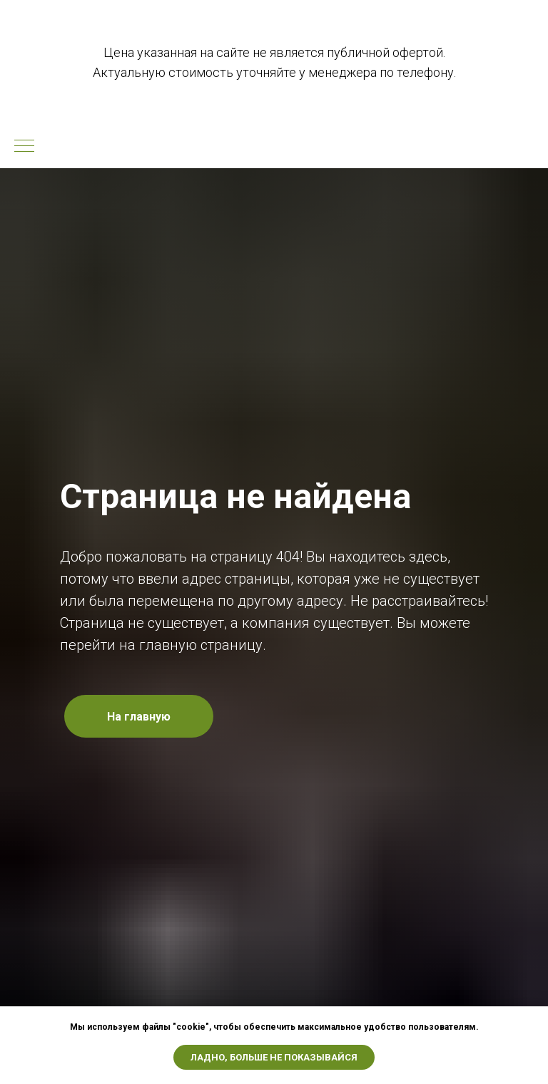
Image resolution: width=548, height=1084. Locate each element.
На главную (139, 716)
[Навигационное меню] (24, 147)
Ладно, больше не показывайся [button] (274, 1057)
